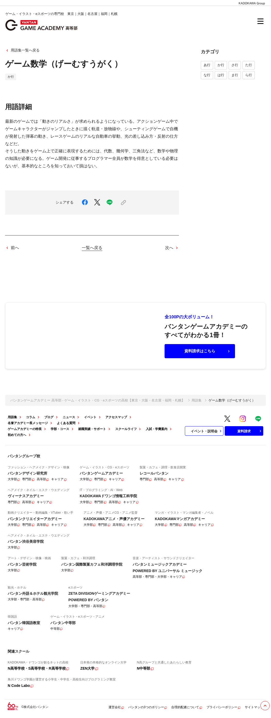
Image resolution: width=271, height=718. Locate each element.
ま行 (234, 75)
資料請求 (250, 431)
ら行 (248, 75)
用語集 (197, 400)
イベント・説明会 (207, 431)
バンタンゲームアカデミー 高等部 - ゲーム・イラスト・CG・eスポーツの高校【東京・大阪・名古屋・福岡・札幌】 (97, 400)
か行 (221, 65)
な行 (207, 75)
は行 (221, 75)
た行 (248, 65)
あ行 (207, 65)
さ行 (234, 65)
